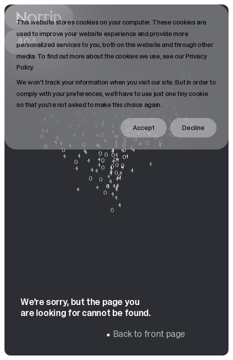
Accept (144, 127)
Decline (193, 127)
